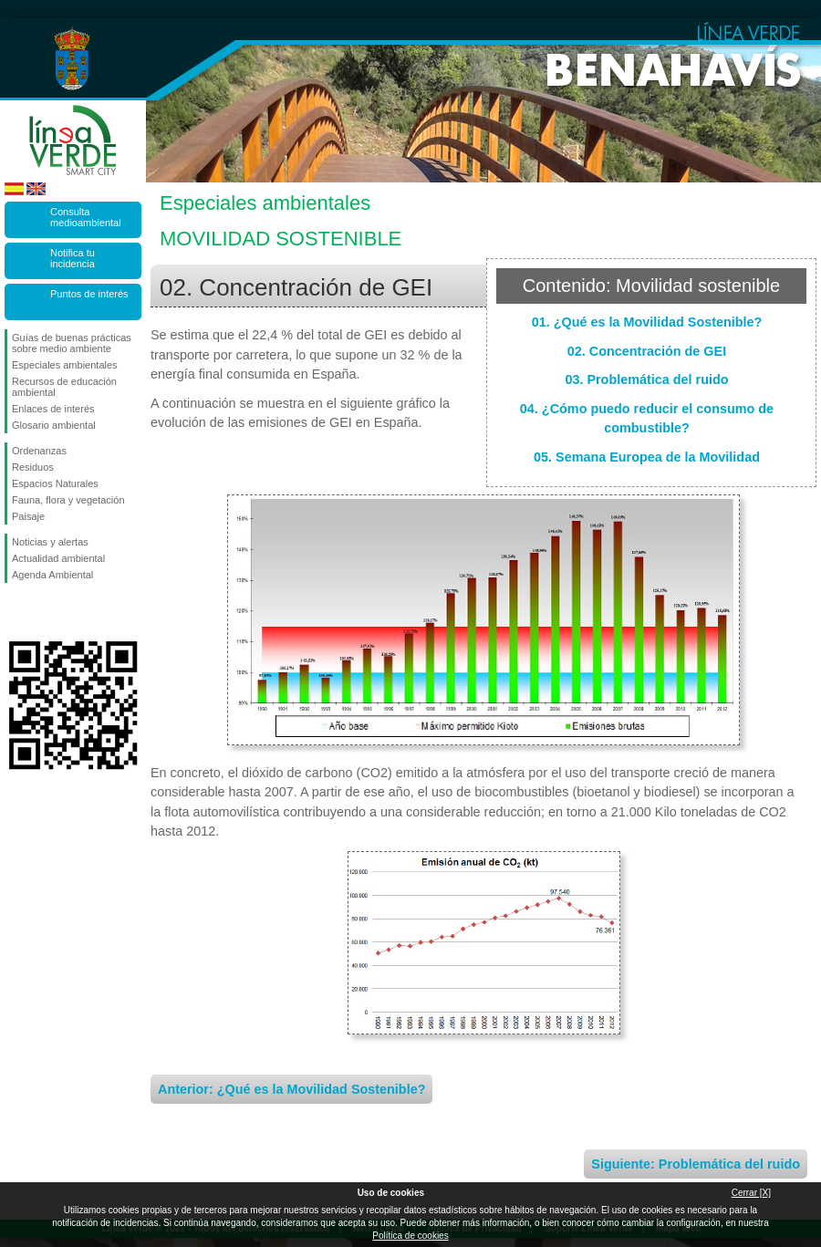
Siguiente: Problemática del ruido (695, 1164)
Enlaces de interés (53, 408)
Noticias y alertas (50, 541)
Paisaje (28, 516)
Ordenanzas (39, 450)
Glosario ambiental (54, 425)
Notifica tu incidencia (72, 258)
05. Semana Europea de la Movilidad (647, 457)
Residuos (33, 467)
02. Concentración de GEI (646, 351)
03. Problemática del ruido (646, 379)
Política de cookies (410, 1236)
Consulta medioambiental (85, 217)
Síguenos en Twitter (46, 612)
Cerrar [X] (751, 1193)
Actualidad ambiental (58, 558)
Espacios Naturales (55, 483)
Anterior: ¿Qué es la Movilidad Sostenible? (291, 1089)
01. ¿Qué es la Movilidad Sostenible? (647, 322)
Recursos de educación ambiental (64, 387)
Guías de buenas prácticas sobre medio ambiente (71, 343)
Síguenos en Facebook (15, 612)
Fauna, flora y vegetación (68, 499)
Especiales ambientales (65, 364)
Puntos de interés (89, 293)
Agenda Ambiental (52, 574)
